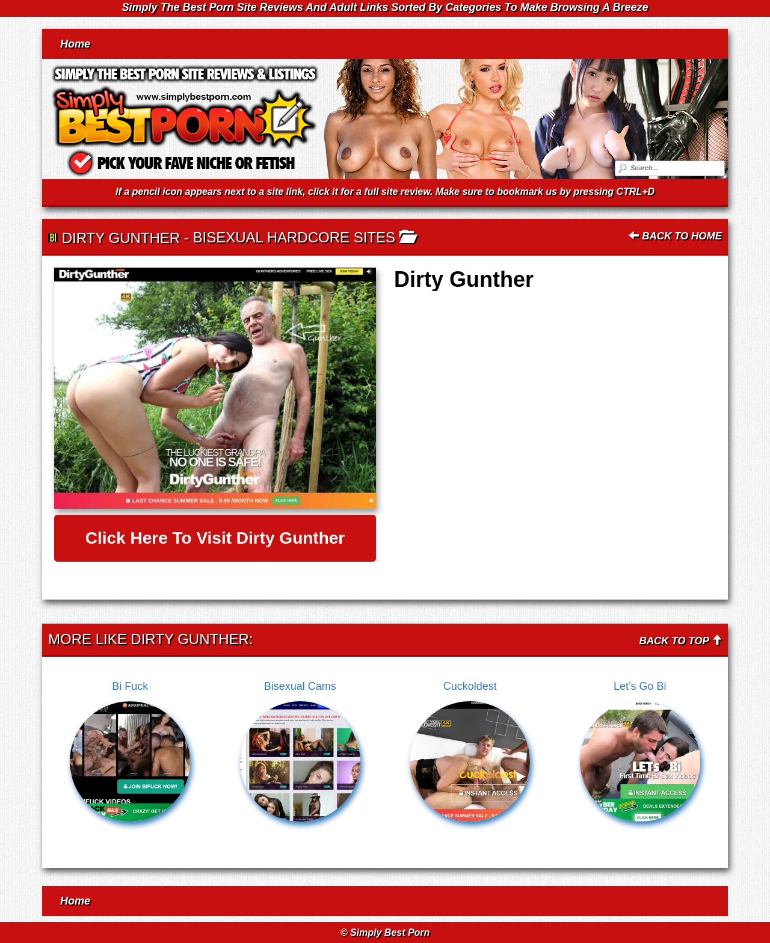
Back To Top (680, 641)
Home (75, 44)
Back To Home (675, 236)
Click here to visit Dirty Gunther (215, 538)
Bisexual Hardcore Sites (293, 237)
